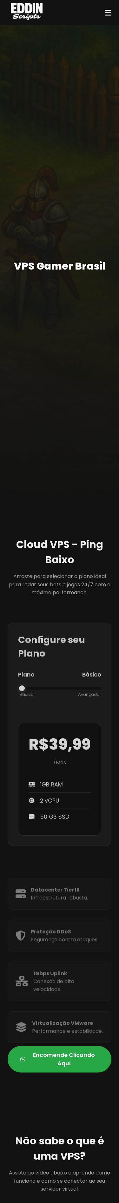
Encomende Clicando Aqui (57, 1059)
